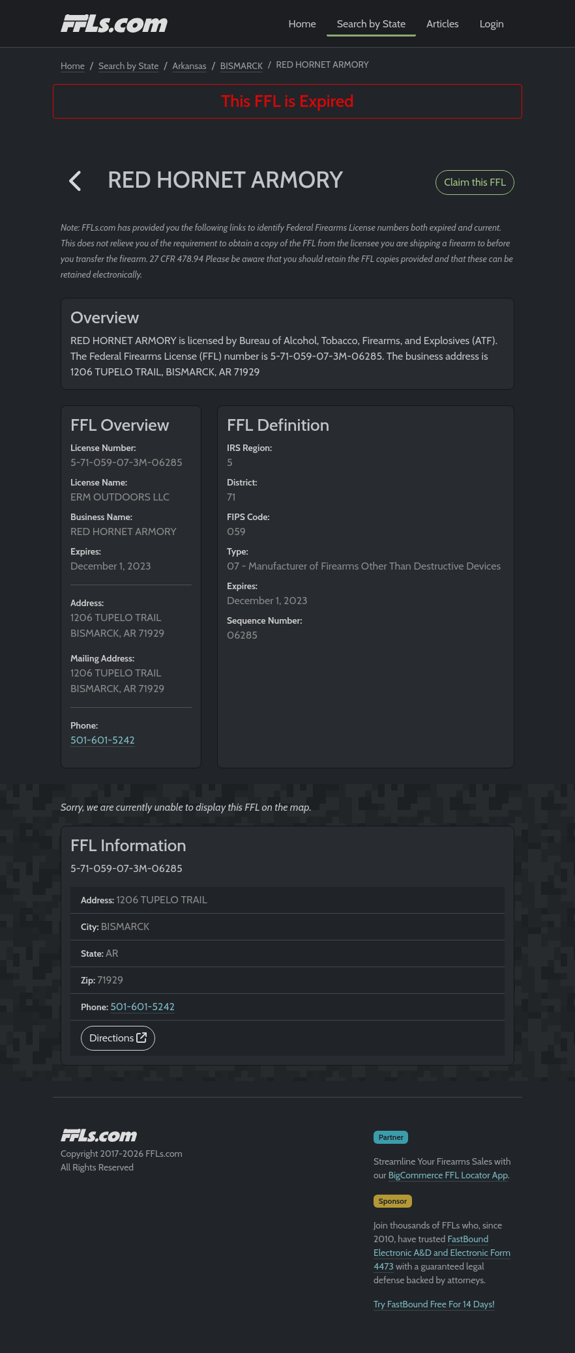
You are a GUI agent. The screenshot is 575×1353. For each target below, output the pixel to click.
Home (302, 24)
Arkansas (190, 66)
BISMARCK (241, 66)
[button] (76, 182)
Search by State (371, 24)
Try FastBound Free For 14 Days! (434, 1304)
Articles (442, 24)
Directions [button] (118, 1038)
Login (492, 24)
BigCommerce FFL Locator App (448, 1175)
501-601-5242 (102, 740)
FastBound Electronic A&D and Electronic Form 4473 (442, 1252)
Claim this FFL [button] (475, 182)
